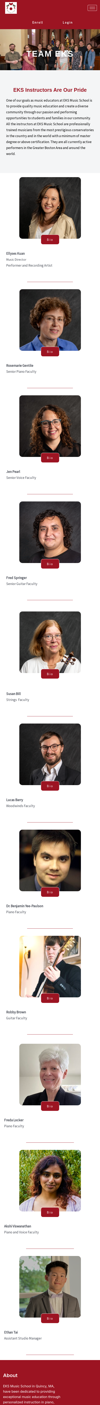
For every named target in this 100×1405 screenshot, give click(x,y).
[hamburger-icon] (92, 8)
